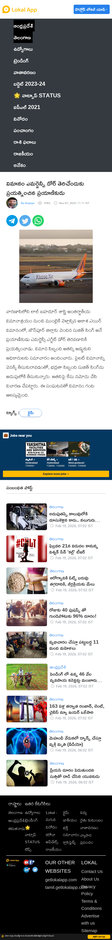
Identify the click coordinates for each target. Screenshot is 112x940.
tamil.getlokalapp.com (66, 887)
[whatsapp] (39, 222)
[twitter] (25, 222)
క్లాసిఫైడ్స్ (69, 842)
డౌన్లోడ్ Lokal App (99, 937)
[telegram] (12, 222)
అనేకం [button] (20, 165)
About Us (90, 879)
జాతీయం (70, 820)
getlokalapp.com (61, 879)
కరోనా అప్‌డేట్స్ (52, 838)
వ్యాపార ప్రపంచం (86, 838)
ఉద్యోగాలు (32, 812)
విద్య (83, 812)
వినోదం (51, 827)
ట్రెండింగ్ (31, 820)
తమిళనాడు (17, 828)
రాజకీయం (54, 849)
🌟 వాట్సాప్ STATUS (32, 835)
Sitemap (89, 930)
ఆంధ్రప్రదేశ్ (23, 25)
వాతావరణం (89, 828)
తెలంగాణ (22, 37)
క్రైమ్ (66, 812)
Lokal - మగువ (51, 816)
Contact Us (92, 871)
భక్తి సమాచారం (71, 831)
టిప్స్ (28, 849)
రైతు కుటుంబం (91, 820)
